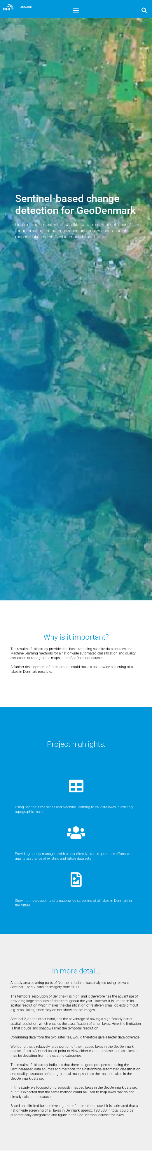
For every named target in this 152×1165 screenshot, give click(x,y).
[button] (76, 10)
